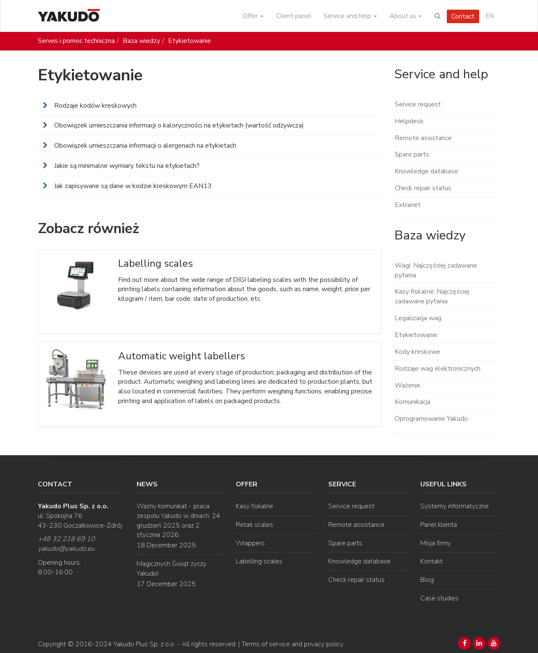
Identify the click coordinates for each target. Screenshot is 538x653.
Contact (463, 16)
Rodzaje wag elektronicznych (437, 368)
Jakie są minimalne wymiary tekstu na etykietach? (126, 165)
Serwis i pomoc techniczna (76, 40)
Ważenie (407, 385)
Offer (253, 16)
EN (489, 16)
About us (406, 16)
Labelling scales (259, 561)
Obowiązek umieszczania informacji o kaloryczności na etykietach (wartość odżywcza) (178, 125)
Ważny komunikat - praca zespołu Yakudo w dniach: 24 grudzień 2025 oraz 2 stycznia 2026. (178, 521)
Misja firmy (435, 543)
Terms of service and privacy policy (292, 644)
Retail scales (254, 524)
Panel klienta (438, 524)
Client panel (293, 16)
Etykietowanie (189, 40)
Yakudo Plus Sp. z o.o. (144, 644)
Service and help (350, 16)
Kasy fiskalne (254, 506)
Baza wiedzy (141, 40)
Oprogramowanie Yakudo (431, 418)
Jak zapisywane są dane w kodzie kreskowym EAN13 (132, 186)
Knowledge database (426, 171)
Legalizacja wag (418, 318)
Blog (427, 579)
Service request (418, 104)
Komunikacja (412, 401)
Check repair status (423, 188)
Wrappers (250, 543)
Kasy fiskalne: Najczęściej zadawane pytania (432, 296)
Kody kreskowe (417, 351)
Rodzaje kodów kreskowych (95, 105)
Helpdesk (409, 121)
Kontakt (431, 561)
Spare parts (412, 154)
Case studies (439, 598)
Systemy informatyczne (454, 506)
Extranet (408, 205)
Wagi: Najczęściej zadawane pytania (436, 270)
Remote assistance (423, 138)
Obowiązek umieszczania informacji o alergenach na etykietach (144, 145)
